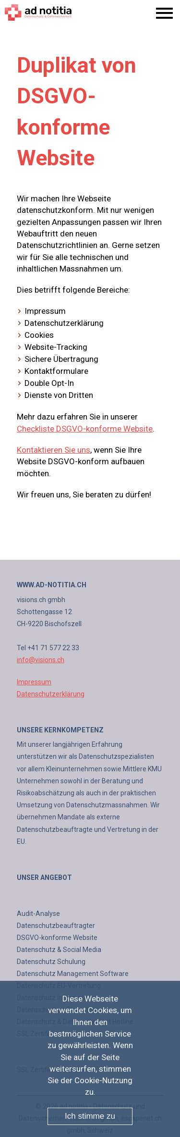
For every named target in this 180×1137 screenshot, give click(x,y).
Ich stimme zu (90, 1116)
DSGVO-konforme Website (57, 937)
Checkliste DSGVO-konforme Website (85, 428)
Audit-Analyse (38, 913)
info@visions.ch (40, 660)
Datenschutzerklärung (50, 694)
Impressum (34, 682)
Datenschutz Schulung (51, 961)
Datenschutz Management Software (73, 973)
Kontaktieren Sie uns (53, 450)
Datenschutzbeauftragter (56, 925)
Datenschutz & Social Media (59, 949)
